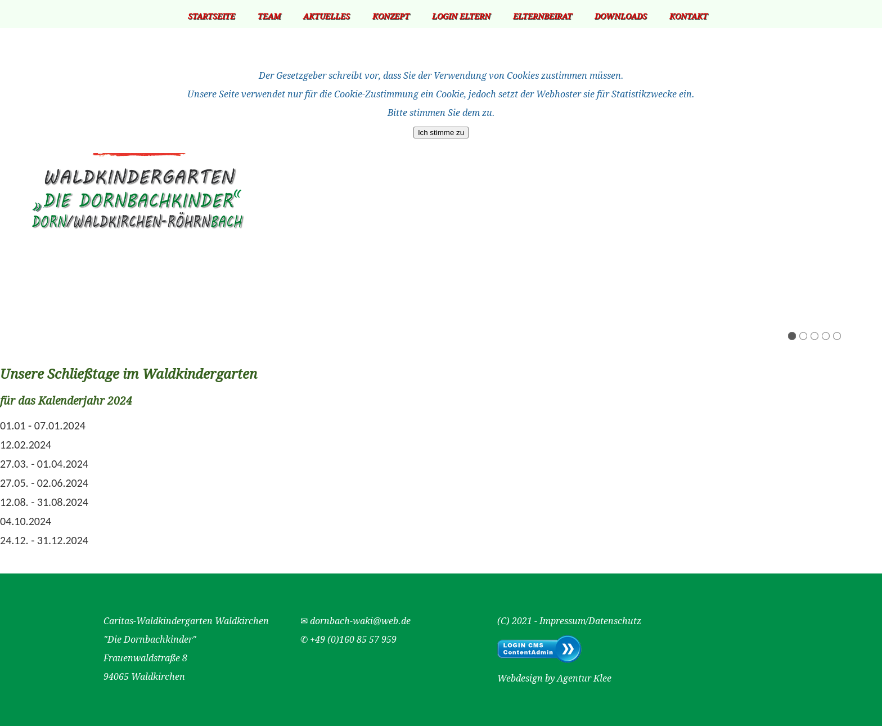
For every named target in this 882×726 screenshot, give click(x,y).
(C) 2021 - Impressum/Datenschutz (569, 621)
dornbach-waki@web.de (360, 621)
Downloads (621, 16)
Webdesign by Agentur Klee (554, 678)
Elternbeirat (542, 16)
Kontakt (688, 16)
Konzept (391, 16)
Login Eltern (461, 16)
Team (269, 16)
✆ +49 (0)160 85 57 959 (348, 639)
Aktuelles (326, 16)
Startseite (211, 16)
